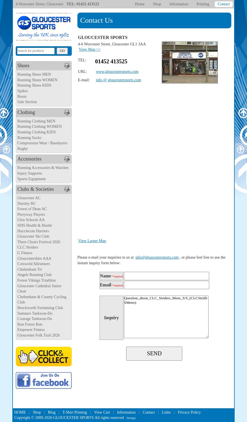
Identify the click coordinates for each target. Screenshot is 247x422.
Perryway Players (31, 214)
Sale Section (27, 102)
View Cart (102, 412)
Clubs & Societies (44, 189)
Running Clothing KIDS (36, 132)
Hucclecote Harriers (33, 231)
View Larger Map (92, 241)
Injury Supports (29, 173)
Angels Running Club (34, 275)
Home (139, 4)
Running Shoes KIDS (34, 85)
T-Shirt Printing (75, 412)
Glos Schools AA (31, 220)
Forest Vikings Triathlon (36, 280)
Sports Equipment (31, 179)
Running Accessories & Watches (43, 168)
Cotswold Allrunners (33, 264)
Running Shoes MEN (34, 74)
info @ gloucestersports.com (118, 80)
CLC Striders (27, 247)
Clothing (44, 112)
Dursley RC (26, 203)
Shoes (44, 65)
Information (178, 4)
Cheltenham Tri (29, 269)
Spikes (22, 91)
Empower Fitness (31, 330)
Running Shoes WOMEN (37, 80)
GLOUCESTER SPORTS (73, 418)
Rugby (22, 149)
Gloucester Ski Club (33, 236)
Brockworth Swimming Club (40, 308)
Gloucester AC (29, 198)
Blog (52, 412)
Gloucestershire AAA (34, 258)
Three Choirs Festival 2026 (38, 242)
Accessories (44, 159)
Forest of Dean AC (32, 209)
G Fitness (24, 253)
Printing (203, 4)
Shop (157, 4)
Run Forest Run (29, 324)
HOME (20, 412)
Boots (22, 96)
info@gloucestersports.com (157, 257)
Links (166, 412)
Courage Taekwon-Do (34, 319)
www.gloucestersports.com (117, 71)
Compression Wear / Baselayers (42, 143)
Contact (224, 4)
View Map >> (90, 49)
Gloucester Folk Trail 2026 (38, 335)
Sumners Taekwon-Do (34, 313)
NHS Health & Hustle (34, 225)
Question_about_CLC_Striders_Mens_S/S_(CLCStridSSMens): (166, 317)
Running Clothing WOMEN (39, 126)
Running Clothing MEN (36, 121)
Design (131, 417)
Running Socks (29, 138)
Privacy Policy (189, 412)
